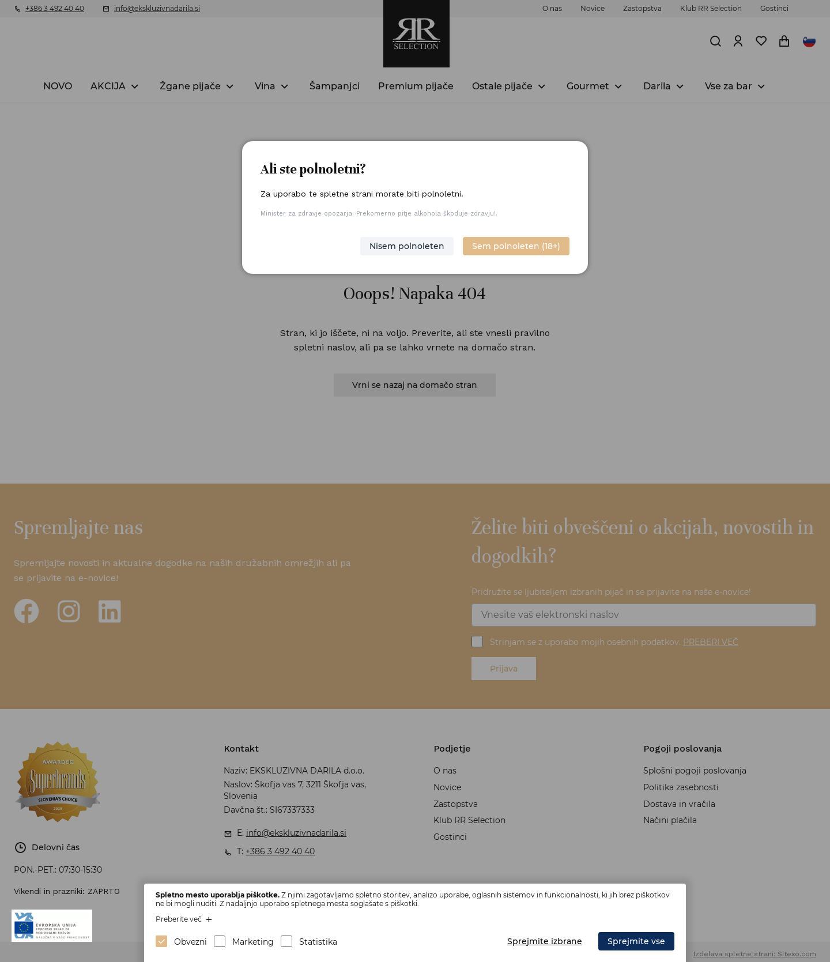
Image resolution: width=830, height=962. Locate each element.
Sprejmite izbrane (544, 941)
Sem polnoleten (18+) (516, 246)
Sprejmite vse (636, 941)
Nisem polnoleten (406, 246)
